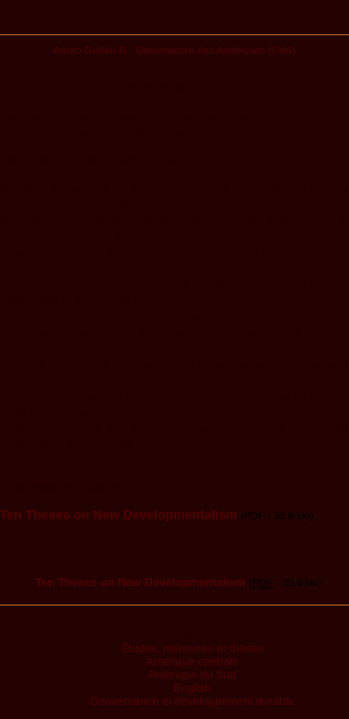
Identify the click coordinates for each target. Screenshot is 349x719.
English (193, 687)
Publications (175, 23)
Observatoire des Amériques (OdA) (216, 49)
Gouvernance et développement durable (192, 701)
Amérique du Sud (192, 674)
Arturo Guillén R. (92, 49)
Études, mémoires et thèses (192, 648)
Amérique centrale (192, 661)
